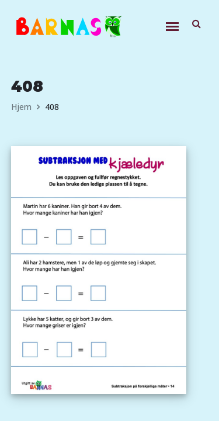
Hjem (21, 106)
